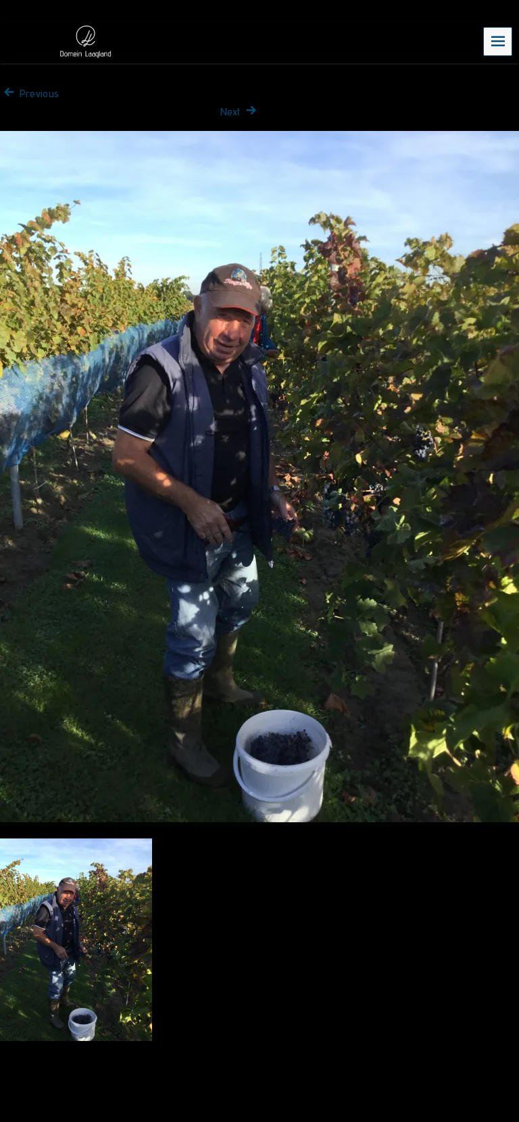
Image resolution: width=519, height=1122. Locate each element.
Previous (29, 93)
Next (240, 111)
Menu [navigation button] (498, 41)
